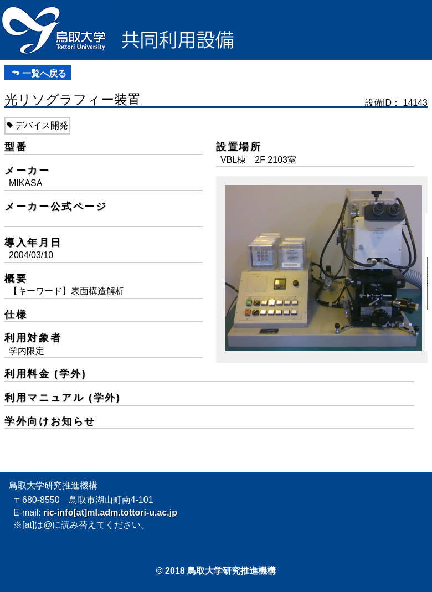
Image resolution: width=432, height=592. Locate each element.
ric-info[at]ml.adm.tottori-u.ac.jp (110, 512)
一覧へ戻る (44, 73)
